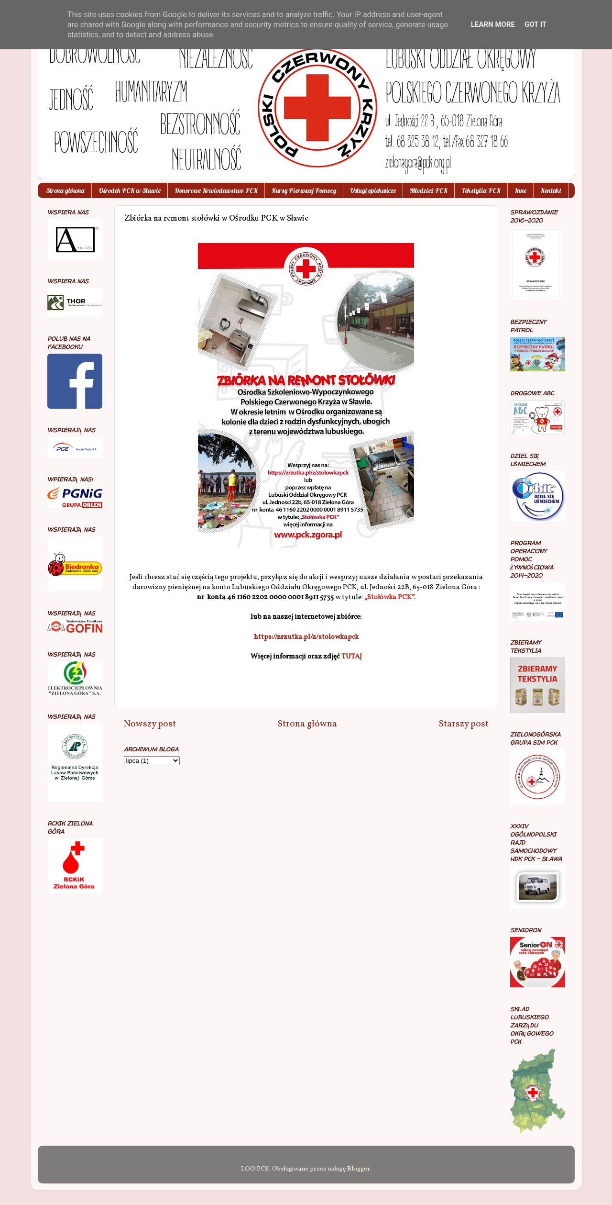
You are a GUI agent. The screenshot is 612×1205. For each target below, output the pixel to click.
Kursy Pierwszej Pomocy (304, 190)
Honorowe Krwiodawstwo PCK (216, 190)
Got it (535, 24)
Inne (520, 190)
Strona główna (65, 190)
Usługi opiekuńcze (373, 190)
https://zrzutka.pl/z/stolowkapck (306, 637)
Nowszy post (150, 724)
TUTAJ (351, 657)
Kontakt (550, 190)
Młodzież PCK (429, 190)
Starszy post (464, 724)
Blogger (358, 1168)
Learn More (493, 24)
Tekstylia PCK (481, 190)
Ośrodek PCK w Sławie (129, 190)
